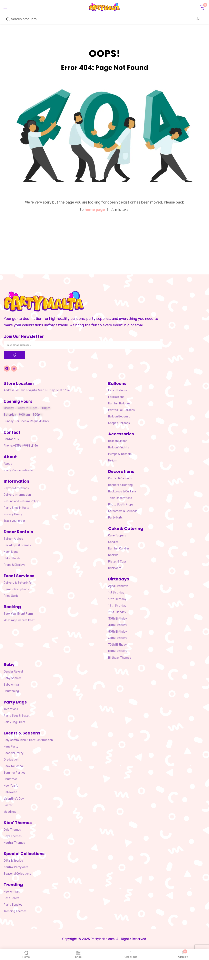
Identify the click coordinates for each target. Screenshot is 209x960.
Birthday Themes (119, 657)
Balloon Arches (13, 539)
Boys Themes (13, 836)
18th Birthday (117, 605)
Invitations (11, 709)
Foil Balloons (116, 397)
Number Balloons (119, 403)
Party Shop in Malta (16, 508)
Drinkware (114, 568)
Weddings (10, 812)
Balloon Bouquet (119, 416)
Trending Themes (15, 911)
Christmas (10, 779)
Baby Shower (12, 678)
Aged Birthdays (118, 586)
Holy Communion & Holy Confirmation (28, 740)
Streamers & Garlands (122, 511)
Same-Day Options (16, 589)
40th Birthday (117, 625)
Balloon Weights (118, 447)
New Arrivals (12, 891)
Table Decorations (120, 498)
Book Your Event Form (18, 613)
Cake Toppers (117, 535)
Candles (113, 542)
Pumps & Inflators (120, 454)
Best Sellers (11, 898)
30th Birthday (117, 618)
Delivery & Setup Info (18, 583)
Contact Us (11, 439)
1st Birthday (116, 592)
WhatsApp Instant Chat (19, 620)
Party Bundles (13, 904)
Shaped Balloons (119, 423)
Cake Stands (12, 558)
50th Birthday (117, 631)
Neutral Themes (14, 842)
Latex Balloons (118, 390)
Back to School (13, 766)
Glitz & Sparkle (13, 860)
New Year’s (11, 785)
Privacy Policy (13, 514)
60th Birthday (117, 638)
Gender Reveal (13, 671)
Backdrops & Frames (17, 545)
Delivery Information (17, 495)
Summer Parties (14, 772)
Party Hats (115, 517)
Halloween (10, 792)
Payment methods (16, 488)
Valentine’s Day (14, 798)
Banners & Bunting (120, 485)
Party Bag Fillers (14, 722)
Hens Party (11, 746)
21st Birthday (117, 612)
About (8, 464)
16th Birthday (117, 599)
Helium (112, 460)
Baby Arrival (11, 684)
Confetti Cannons (120, 478)
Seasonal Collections (17, 873)
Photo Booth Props (120, 504)
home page (94, 209)
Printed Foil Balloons (121, 410)
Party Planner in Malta (18, 470)
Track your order (14, 521)
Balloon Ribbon (117, 441)
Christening (11, 691)
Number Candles (119, 548)
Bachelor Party (13, 753)
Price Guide (11, 596)
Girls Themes (12, 829)
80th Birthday (117, 651)
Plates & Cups (117, 561)
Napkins (113, 555)
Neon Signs (11, 552)
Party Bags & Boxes (17, 715)
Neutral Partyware (16, 867)
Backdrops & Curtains (122, 491)
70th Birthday (117, 644)
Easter (8, 805)
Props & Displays (14, 565)
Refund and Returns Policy (21, 501)
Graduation (11, 759)
